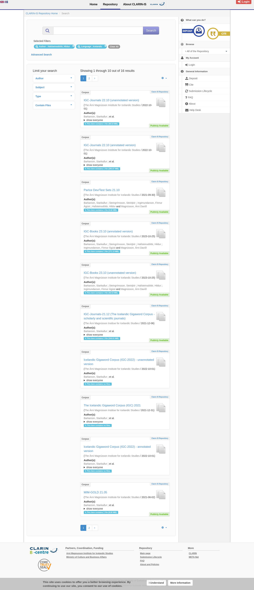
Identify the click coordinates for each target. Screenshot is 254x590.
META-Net (194, 557)
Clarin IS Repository (159, 92)
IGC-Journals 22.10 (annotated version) (110, 145)
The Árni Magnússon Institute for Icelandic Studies (112, 194)
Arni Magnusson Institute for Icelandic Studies (89, 553)
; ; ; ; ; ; (125, 118)
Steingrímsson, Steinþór (122, 202)
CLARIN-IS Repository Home (42, 13)
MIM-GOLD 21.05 (95, 492)
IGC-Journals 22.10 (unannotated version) (111, 100)
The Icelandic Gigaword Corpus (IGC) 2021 (112, 405)
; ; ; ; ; (125, 332)
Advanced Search (41, 54)
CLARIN (193, 553)
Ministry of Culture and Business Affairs (86, 557)
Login (244, 1)
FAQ (142, 561)
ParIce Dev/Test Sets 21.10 (102, 190)
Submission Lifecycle (151, 557)
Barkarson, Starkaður (95, 116)
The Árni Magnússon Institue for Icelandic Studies (111, 323)
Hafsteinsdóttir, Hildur (104, 206)
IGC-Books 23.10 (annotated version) (108, 231)
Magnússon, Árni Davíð (134, 206)
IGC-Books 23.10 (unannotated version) (110, 272)
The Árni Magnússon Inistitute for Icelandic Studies (112, 105)
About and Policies (149, 564)
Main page (145, 553)
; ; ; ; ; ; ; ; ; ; (125, 506)
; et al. (125, 118)
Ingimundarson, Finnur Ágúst (100, 247)
